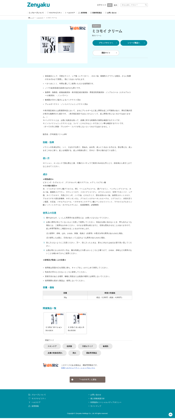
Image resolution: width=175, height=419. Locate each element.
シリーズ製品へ (136, 43)
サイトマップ (94, 407)
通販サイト (109, 53)
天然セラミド (87, 347)
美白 (74, 353)
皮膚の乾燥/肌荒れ (55, 353)
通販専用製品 (91, 353)
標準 (109, 5)
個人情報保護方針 (96, 399)
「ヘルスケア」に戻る (84, 380)
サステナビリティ (37, 399)
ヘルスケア (39, 18)
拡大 (115, 5)
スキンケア (52, 347)
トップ (31, 18)
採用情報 (33, 407)
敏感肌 (105, 347)
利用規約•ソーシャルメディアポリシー (104, 403)
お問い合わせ (94, 396)
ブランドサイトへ (108, 43)
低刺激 (69, 347)
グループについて (37, 396)
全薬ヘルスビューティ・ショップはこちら (78, 368)
